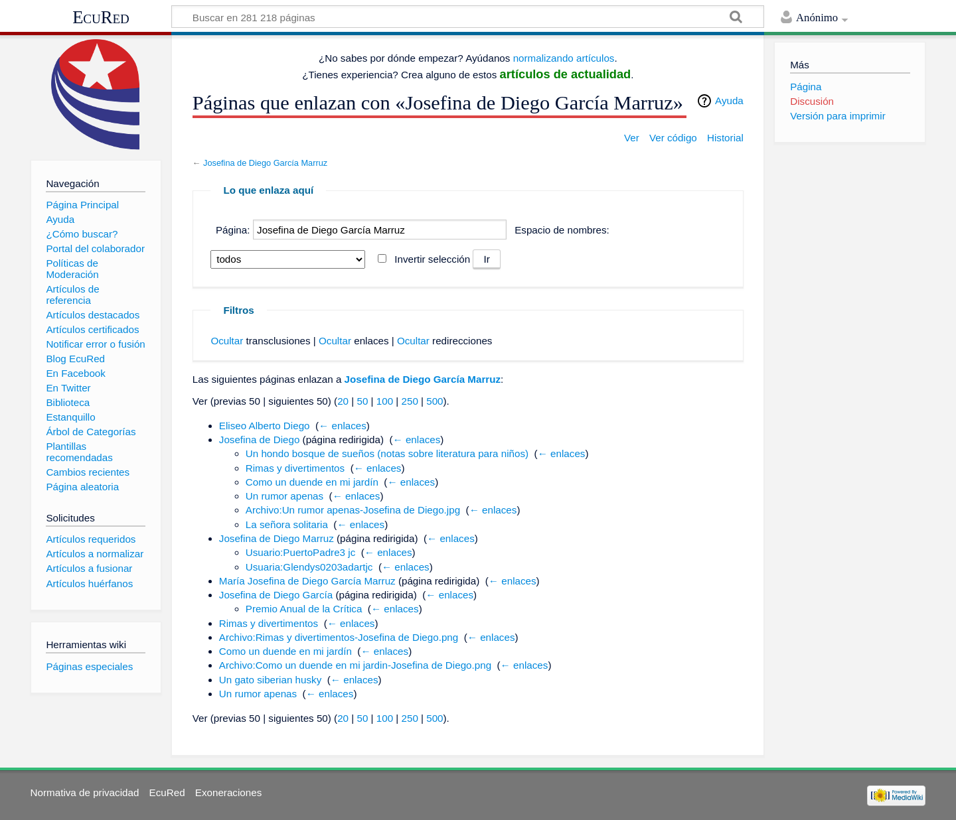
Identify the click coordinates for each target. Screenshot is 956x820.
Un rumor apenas (284, 496)
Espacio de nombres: (562, 230)
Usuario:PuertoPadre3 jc (300, 552)
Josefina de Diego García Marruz (265, 163)
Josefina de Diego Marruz (276, 538)
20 (343, 401)
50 (362, 401)
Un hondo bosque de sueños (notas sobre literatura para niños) (387, 453)
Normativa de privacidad (85, 792)
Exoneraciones (228, 792)
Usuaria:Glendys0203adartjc (309, 567)
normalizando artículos (564, 58)
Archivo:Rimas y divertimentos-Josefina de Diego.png (338, 637)
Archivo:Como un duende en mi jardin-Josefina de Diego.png (355, 665)
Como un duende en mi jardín (312, 482)
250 (409, 401)
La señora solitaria (287, 524)
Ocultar (226, 340)
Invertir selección (432, 259)
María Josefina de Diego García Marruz (307, 580)
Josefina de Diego (259, 439)
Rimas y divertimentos (295, 468)
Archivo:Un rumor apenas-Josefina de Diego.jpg (353, 509)
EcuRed (100, 17)
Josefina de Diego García (276, 594)
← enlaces (342, 425)
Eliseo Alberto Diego (264, 425)
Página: (233, 230)
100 (384, 401)
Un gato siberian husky (270, 679)
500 (434, 401)
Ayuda (729, 100)
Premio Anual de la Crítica (304, 608)
